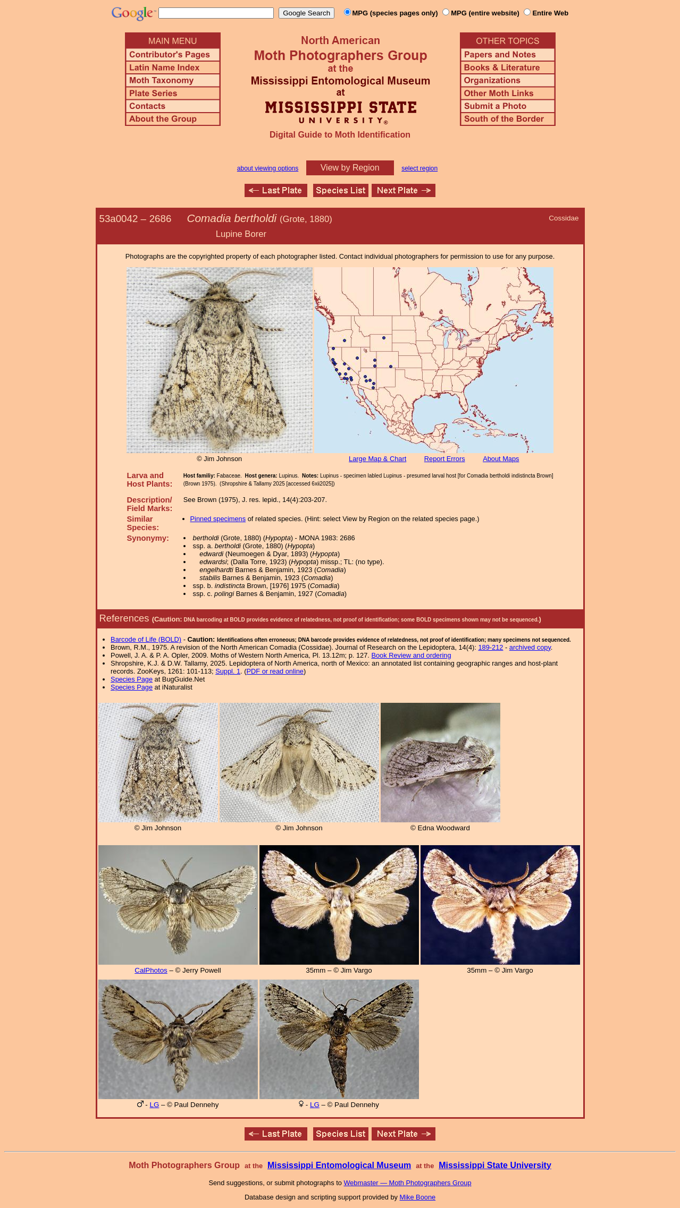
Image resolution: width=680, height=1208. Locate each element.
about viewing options (267, 168)
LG (154, 1105)
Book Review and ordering (411, 655)
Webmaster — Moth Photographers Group (407, 1183)
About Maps (501, 459)
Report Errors (444, 459)
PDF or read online (274, 671)
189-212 (490, 647)
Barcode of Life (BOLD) (146, 639)
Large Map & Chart (377, 459)
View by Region (350, 167)
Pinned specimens (218, 519)
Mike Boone (418, 1197)
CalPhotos (151, 970)
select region (419, 168)
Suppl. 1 (227, 671)
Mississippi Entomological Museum (339, 1165)
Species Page (132, 679)
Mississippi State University (495, 1165)
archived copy (530, 647)
